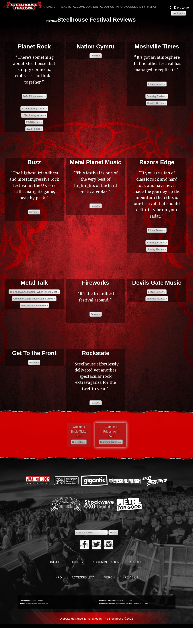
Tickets (65, 6)
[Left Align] (178, 13)
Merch (152, 6)
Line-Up (52, 6)
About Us (107, 6)
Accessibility (134, 6)
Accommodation (85, 6)
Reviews (52, 20)
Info (119, 6)
